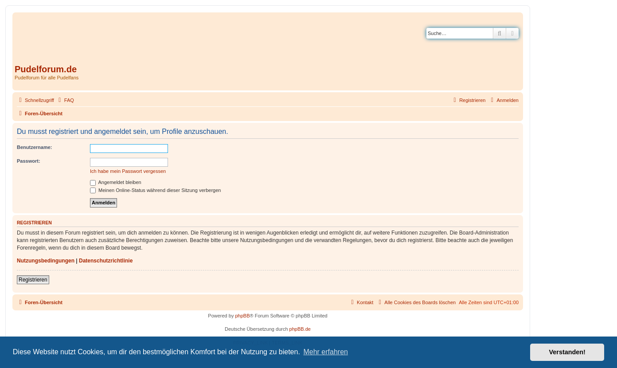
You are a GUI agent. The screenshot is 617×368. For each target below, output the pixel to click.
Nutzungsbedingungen (45, 261)
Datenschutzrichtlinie (106, 261)
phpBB (242, 315)
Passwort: (28, 161)
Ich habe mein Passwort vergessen (128, 171)
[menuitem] (65, 100)
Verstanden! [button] (567, 352)
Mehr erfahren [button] (325, 352)
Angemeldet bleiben (115, 182)
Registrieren (33, 280)
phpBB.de (300, 329)
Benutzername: (34, 147)
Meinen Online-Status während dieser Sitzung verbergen (155, 190)
